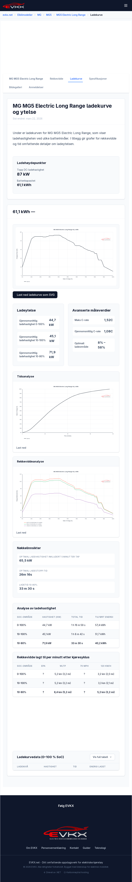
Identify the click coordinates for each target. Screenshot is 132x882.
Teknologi (100, 847)
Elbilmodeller (24, 14)
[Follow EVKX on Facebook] (35, 816)
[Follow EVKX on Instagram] (60, 816)
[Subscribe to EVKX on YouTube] (47, 816)
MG (39, 14)
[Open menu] (125, 5)
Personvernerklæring (53, 847)
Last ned (21, 447)
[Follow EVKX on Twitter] (72, 816)
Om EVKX (31, 847)
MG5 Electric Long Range (70, 14)
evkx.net (8, 14)
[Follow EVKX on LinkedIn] (84, 816)
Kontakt (74, 847)
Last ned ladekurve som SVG (36, 294)
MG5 (49, 14)
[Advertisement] (66, 45)
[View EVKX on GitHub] (97, 816)
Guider (87, 847)
